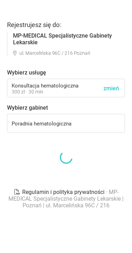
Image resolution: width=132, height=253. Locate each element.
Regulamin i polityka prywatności (60, 192)
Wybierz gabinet (27, 107)
